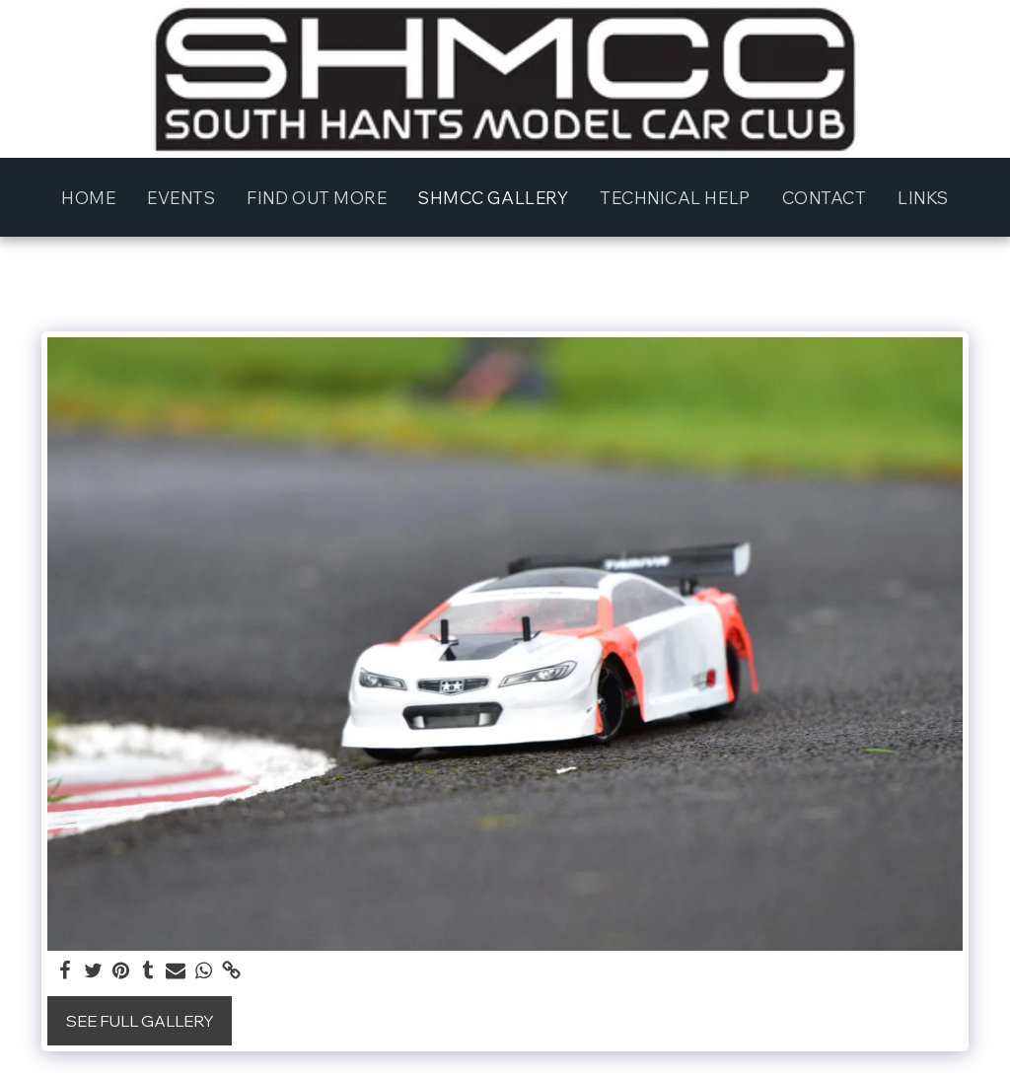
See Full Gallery (140, 1021)
